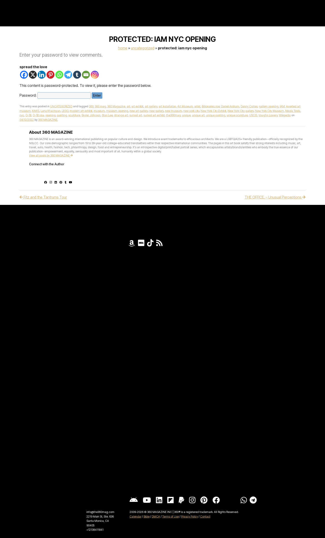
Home (122, 48)
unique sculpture (237, 115)
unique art (198, 115)
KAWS (35, 111)
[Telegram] (68, 75)
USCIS (253, 115)
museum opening (117, 111)
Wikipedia (285, 115)
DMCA (156, 516)
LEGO (65, 111)
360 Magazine (116, 106)
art (128, 106)
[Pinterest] (50, 75)
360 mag (100, 106)
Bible (147, 516)
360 (91, 106)
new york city (191, 111)
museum (99, 111)
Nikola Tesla (292, 111)
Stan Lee (107, 115)
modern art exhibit (81, 111)
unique (186, 115)
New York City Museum (269, 111)
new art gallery (139, 111)
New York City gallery (241, 111)
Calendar (135, 516)
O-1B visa (38, 115)
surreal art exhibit (154, 115)
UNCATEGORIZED (142, 48)
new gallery (156, 111)
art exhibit (137, 106)
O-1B (28, 115)
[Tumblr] (77, 75)
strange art (121, 115)
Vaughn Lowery (268, 115)
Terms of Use (170, 516)
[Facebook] (24, 75)
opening (50, 115)
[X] (33, 75)
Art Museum (185, 106)
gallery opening (268, 106)
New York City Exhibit (213, 111)
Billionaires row (211, 106)
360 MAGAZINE (47, 119)
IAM (282, 106)
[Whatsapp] (59, 75)
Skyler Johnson (91, 115)
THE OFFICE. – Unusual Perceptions (275, 197)
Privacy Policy (189, 516)
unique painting (215, 115)
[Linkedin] (42, 75)
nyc (22, 115)
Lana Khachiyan (50, 111)
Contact (205, 516)
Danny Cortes (249, 106)
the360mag (173, 115)
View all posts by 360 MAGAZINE (51, 155)
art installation (167, 106)
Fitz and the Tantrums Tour (43, 197)
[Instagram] (95, 75)
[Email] (86, 75)
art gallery (151, 106)
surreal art (135, 115)
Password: (55, 95)
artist (197, 106)
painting (62, 115)
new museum (173, 111)
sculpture (74, 115)
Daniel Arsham (230, 106)
